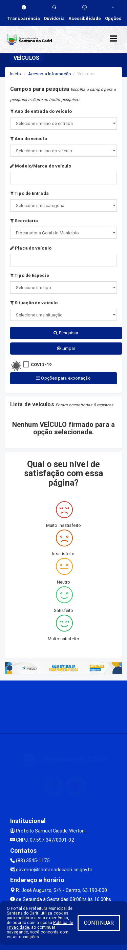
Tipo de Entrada (29, 193)
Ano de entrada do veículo (41, 111)
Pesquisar (66, 332)
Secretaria (24, 220)
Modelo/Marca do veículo (40, 166)
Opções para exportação (63, 378)
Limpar (66, 348)
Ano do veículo (28, 138)
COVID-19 (41, 364)
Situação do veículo (34, 302)
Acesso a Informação (49, 73)
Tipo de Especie (29, 275)
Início (15, 73)
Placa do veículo (30, 248)
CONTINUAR (99, 923)
